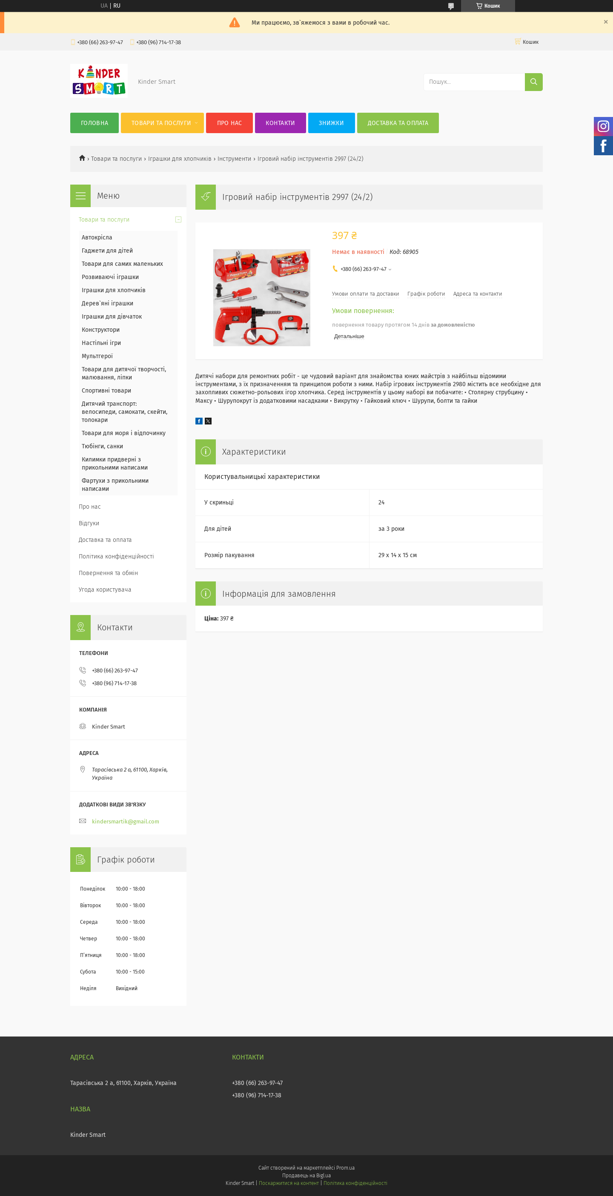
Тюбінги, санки (102, 446)
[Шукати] (534, 82)
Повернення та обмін (108, 573)
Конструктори (101, 329)
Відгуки (89, 523)
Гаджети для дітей (107, 250)
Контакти (280, 123)
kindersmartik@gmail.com (125, 821)
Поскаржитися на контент (289, 1183)
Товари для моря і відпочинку (124, 433)
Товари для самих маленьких (122, 264)
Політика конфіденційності (116, 556)
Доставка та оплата (398, 123)
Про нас (229, 123)
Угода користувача (105, 589)
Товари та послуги (161, 123)
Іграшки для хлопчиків (180, 158)
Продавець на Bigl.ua (306, 1176)
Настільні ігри (101, 343)
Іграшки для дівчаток (112, 316)
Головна (94, 123)
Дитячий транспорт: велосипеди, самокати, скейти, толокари (124, 412)
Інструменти (234, 158)
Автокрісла (97, 237)
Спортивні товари (106, 390)
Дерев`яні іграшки (107, 303)
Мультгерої (97, 356)
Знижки (331, 123)
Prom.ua (345, 1168)
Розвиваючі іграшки (110, 277)
